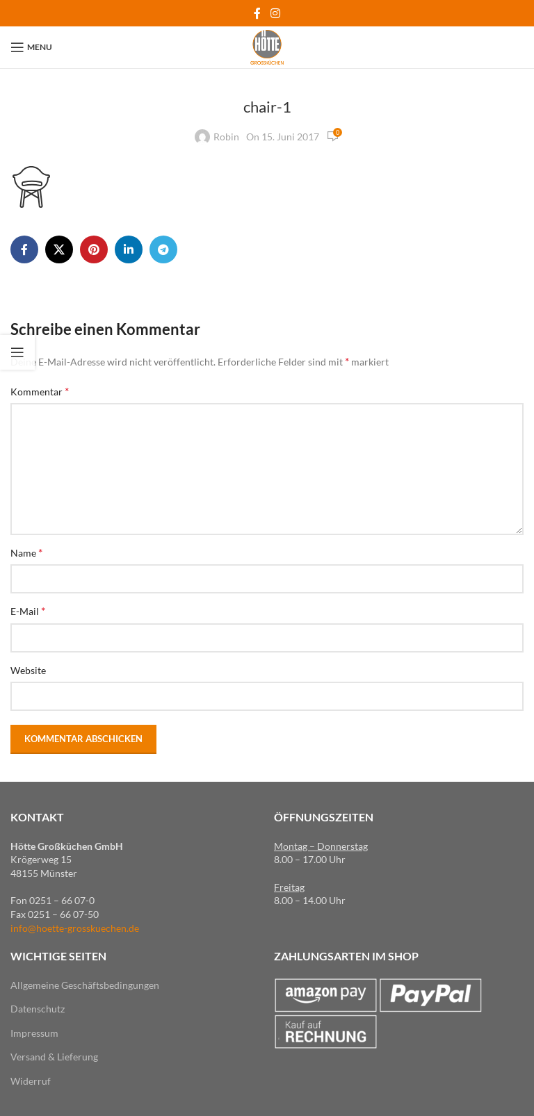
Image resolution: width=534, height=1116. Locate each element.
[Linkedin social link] (129, 249)
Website (28, 670)
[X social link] (59, 249)
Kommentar (39, 390)
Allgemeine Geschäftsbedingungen (84, 985)
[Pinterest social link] (94, 249)
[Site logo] (266, 46)
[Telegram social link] (163, 249)
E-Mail (27, 610)
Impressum (34, 1033)
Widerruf (30, 1081)
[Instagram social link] (275, 13)
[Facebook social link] (258, 13)
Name (26, 552)
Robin (226, 136)
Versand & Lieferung (54, 1056)
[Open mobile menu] (31, 47)
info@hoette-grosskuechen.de (74, 928)
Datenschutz (37, 1009)
